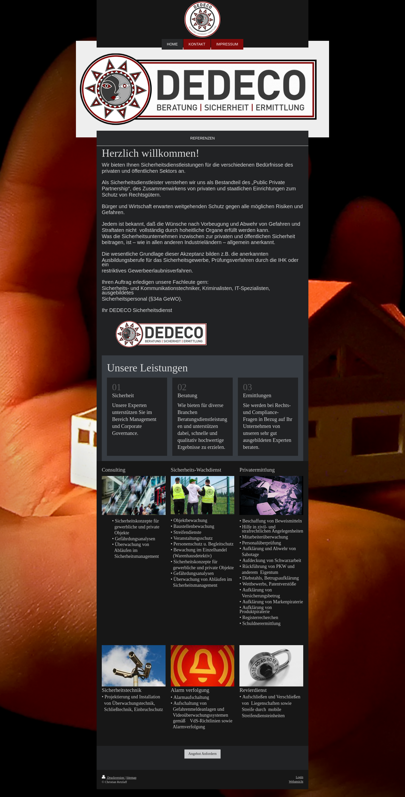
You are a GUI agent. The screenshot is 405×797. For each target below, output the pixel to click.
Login (299, 777)
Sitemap (131, 777)
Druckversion (113, 777)
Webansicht (296, 781)
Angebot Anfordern (202, 754)
